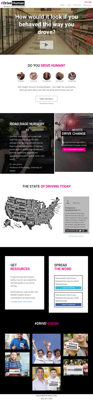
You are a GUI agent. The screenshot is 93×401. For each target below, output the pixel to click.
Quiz (69, 5)
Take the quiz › (46, 99)
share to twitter (68, 288)
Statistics (77, 5)
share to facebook (68, 304)
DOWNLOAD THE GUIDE (21, 301)
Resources (88, 5)
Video (62, 5)
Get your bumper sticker (74, 149)
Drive (13, 3)
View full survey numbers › (76, 236)
